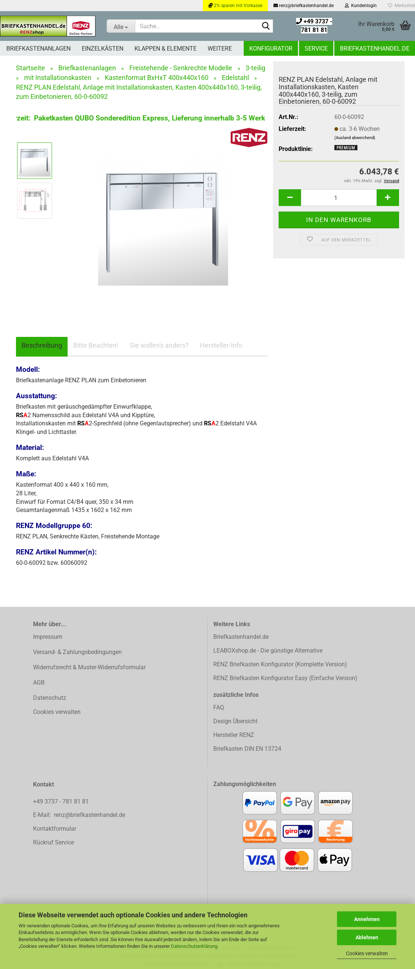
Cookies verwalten (367, 953)
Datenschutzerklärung (194, 946)
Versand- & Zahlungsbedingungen (77, 652)
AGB (39, 682)
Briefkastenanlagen (38, 48)
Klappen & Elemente (165, 48)
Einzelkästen (102, 48)
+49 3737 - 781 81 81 (61, 801)
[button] (290, 197)
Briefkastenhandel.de (374, 48)
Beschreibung (42, 345)
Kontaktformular (54, 828)
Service (316, 48)
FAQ (218, 707)
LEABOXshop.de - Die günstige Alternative (267, 650)
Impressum (47, 636)
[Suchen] (266, 26)
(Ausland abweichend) (354, 137)
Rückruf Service (53, 842)
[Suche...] (121, 26)
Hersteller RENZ (233, 734)
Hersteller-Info (221, 345)
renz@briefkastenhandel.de (303, 5)
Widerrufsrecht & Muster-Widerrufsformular (89, 667)
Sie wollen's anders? (159, 345)
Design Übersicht (235, 721)
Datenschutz (49, 697)
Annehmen (367, 919)
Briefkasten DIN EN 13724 (247, 748)
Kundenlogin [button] (361, 5)
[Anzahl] (339, 197)
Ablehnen (367, 937)
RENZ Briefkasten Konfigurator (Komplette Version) (280, 664)
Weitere (220, 48)
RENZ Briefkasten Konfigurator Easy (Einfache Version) (285, 678)
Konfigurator (270, 48)
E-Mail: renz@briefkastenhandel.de (79, 814)
